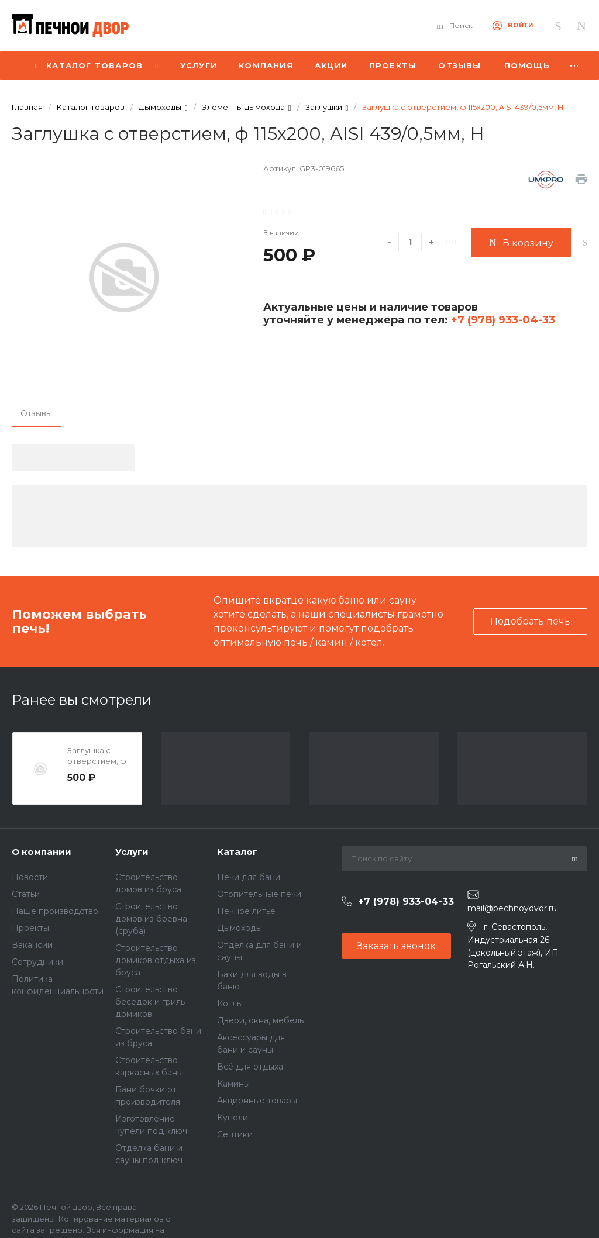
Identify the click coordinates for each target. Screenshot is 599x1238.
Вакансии (32, 945)
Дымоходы (239, 928)
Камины (233, 1083)
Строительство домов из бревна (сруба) (151, 918)
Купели (232, 1117)
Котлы (230, 1003)
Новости (30, 877)
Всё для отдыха (250, 1066)
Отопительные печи (259, 894)
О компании (41, 851)
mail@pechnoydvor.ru (512, 908)
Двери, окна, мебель (260, 1020)
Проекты (30, 928)
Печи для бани (248, 877)
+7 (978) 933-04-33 (501, 319)
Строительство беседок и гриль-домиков (151, 1001)
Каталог (237, 851)
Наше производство (55, 911)
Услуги (132, 851)
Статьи (26, 894)
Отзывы (36, 413)
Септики (235, 1134)
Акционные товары (257, 1100)
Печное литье (246, 911)
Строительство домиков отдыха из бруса (155, 960)
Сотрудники (37, 962)
